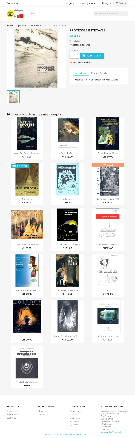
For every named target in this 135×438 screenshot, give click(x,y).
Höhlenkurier (67, 199)
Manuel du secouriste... (27, 290)
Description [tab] (81, 73)
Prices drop (12, 411)
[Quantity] (73, 56)
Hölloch (27, 336)
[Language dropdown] (71, 3)
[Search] (111, 13)
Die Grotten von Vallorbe (27, 244)
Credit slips (75, 418)
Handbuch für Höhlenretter (108, 244)
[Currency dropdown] (92, 3)
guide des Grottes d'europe (27, 153)
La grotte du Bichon (67, 153)
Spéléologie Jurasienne (108, 336)
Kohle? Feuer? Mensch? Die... (67, 336)
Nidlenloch (27, 199)
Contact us (12, 3)
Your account (78, 406)
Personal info (75, 411)
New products (13, 414)
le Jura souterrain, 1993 (108, 199)
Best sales (11, 418)
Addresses (74, 421)
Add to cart (91, 55)
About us (36, 13)
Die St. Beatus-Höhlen (108, 153)
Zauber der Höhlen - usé (67, 290)
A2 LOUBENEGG (108, 290)
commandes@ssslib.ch (111, 432)
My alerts (74, 424)
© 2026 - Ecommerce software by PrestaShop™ (67, 434)
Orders (73, 414)
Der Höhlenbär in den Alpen (67, 244)
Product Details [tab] (99, 73)
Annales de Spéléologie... (27, 382)
